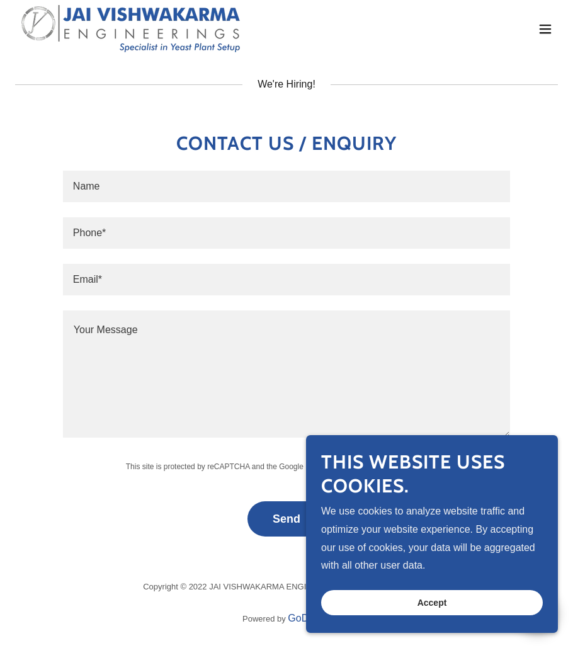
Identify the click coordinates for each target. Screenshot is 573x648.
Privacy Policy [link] (329, 466)
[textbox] (286, 186)
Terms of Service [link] (397, 466)
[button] (545, 29)
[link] (130, 28)
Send (286, 519)
